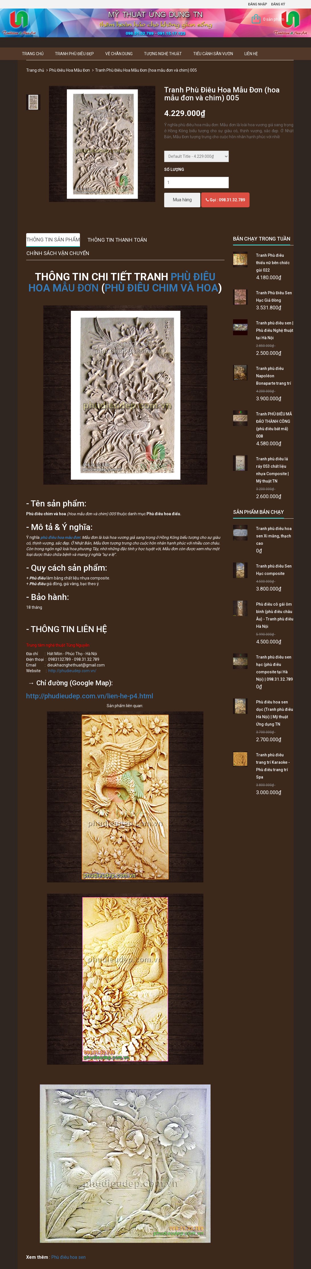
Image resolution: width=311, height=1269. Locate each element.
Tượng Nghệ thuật (163, 53)
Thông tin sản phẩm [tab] (53, 240)
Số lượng (174, 169)
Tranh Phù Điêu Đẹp (74, 53)
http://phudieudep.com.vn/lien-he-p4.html (89, 696)
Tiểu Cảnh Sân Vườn (213, 53)
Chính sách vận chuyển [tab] (57, 253)
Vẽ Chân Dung (119, 53)
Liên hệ (251, 53)
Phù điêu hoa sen (68, 1257)
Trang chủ (33, 53)
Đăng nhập (257, 4)
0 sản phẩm (273, 19)
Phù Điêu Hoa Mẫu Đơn (69, 70)
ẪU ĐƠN (80, 288)
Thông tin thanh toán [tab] (117, 240)
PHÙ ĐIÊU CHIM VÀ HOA (161, 288)
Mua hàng (182, 199)
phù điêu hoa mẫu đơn (60, 537)
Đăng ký (278, 4)
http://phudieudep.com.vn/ (72, 670)
